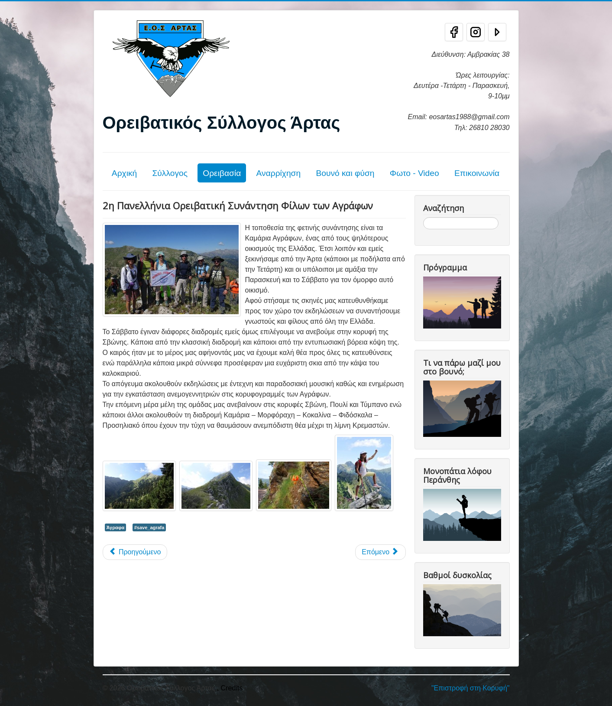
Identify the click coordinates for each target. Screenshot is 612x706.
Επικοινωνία (476, 173)
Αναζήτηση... (423, 217)
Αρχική (124, 173)
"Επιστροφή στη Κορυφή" (470, 688)
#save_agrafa (149, 527)
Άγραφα (116, 527)
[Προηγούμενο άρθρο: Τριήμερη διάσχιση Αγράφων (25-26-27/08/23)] (135, 552)
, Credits (230, 688)
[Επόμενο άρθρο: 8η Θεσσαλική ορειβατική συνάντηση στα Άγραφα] (380, 552)
